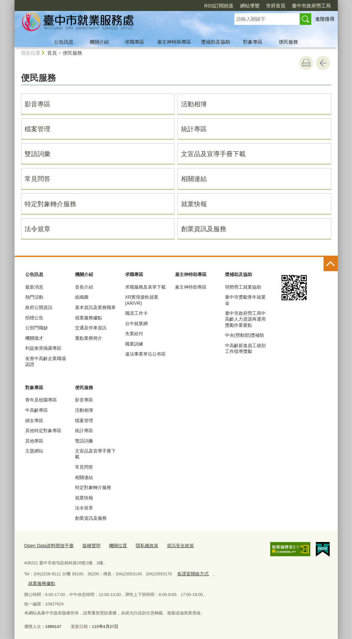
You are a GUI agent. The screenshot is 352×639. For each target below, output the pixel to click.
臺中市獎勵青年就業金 (245, 299)
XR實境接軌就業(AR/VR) (141, 299)
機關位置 (111, 544)
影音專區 (37, 104)
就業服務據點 (88, 317)
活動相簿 (194, 104)
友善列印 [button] (306, 63)
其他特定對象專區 (43, 430)
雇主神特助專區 (174, 42)
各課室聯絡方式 (191, 572)
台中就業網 (136, 323)
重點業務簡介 (88, 338)
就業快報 (194, 204)
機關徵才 (34, 338)
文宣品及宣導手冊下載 (213, 153)
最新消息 (34, 287)
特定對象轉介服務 (50, 204)
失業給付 (134, 333)
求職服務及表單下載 (145, 287)
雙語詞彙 (37, 153)
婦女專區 (34, 420)
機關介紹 (99, 42)
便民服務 (288, 42)
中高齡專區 (36, 410)
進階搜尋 (325, 19)
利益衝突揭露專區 (43, 348)
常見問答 (37, 178)
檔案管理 (37, 129)
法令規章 (37, 228)
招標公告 (34, 317)
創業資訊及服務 (203, 228)
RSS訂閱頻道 (219, 5)
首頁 (52, 53)
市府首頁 (275, 5)
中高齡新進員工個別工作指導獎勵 (245, 348)
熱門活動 (34, 297)
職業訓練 (134, 343)
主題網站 (34, 450)
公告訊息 (63, 42)
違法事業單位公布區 (145, 354)
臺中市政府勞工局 (311, 5)
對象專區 (252, 42)
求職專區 (134, 42)
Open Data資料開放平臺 (46, 544)
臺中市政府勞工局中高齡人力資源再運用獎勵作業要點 (245, 319)
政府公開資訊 (38, 307)
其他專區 (34, 440)
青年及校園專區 (41, 399)
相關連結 (194, 178)
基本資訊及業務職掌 (95, 307)
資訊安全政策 (171, 544)
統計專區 (194, 129)
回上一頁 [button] (323, 63)
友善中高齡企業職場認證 (45, 361)
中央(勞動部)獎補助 (244, 335)
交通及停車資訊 (91, 327)
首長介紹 (84, 287)
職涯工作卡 (136, 313)
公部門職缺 (36, 327)
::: (12, 2)
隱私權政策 (139, 544)
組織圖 (82, 297)
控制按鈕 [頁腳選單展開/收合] (331, 264)
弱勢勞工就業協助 (243, 287)
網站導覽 (250, 5)
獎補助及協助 (215, 42)
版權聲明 (86, 544)
